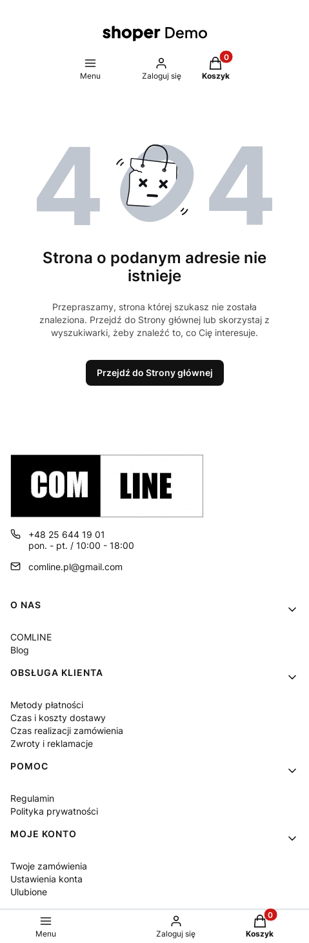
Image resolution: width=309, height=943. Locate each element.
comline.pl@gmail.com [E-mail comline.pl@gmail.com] (75, 566)
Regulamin (32, 798)
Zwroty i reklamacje (51, 743)
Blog (19, 649)
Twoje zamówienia (48, 865)
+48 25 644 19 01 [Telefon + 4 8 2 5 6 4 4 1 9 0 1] (66, 534)
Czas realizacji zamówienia (66, 730)
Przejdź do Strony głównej (155, 372)
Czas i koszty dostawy (58, 717)
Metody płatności (46, 704)
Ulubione (28, 891)
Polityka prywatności (54, 811)
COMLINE (31, 636)
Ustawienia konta (46, 878)
